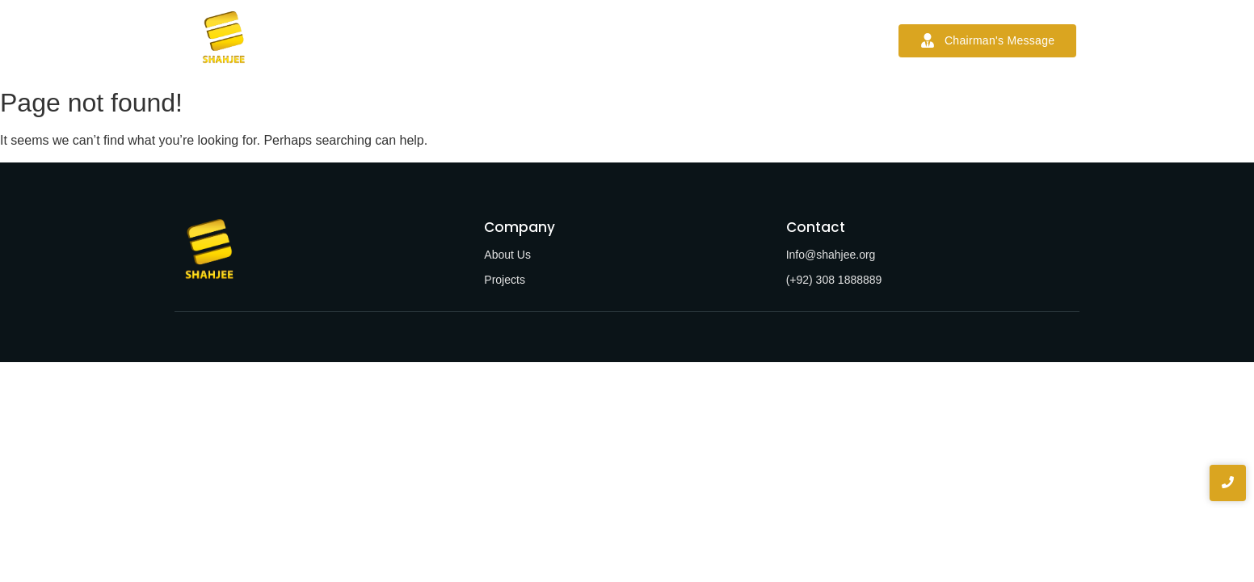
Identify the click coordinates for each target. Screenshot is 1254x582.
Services (520, 40)
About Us (507, 254)
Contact (764, 40)
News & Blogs (679, 40)
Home (393, 40)
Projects (592, 40)
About (454, 40)
